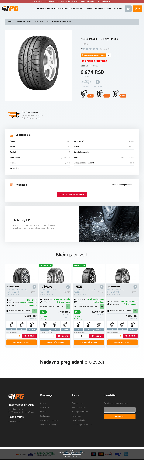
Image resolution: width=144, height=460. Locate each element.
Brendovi (77, 9)
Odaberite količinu (12, 332)
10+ (68, 306)
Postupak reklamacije (48, 424)
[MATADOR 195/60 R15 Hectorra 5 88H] (122, 273)
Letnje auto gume (24, 22)
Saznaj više (76, 456)
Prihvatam (67, 456)
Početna (10, 22)
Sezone (40, 9)
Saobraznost (45, 416)
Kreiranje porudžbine (80, 411)
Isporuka (43, 411)
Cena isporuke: (14, 303)
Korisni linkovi (63, 9)
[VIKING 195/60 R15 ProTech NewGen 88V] (55, 273)
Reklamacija (76, 416)
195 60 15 (39, 22)
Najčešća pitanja (103, 9)
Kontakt (118, 9)
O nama (88, 9)
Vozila (50, 9)
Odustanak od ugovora (49, 420)
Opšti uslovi (44, 407)
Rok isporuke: (13, 305)
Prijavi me (119, 416)
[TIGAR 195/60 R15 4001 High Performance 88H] (21, 273)
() (138, 9)
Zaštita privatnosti (79, 407)
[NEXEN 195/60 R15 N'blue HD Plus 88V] (89, 273)
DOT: (10, 300)
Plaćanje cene (77, 403)
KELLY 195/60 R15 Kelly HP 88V (59, 22)
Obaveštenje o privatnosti (82, 424)
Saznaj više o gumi (21, 342)
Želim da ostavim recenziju (72, 194)
